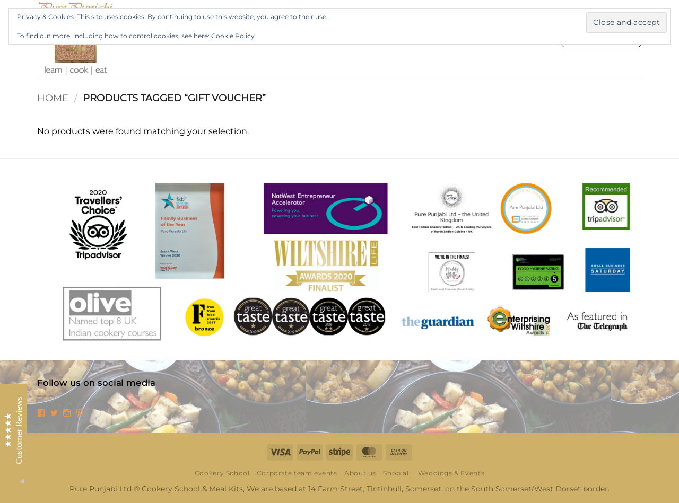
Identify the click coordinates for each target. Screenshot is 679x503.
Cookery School (222, 473)
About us (360, 473)
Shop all (397, 473)
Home (52, 98)
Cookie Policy (233, 36)
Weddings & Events (451, 473)
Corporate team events (297, 473)
